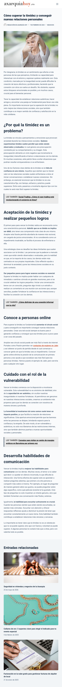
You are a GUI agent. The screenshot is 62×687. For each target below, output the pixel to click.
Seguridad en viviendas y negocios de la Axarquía (24, 586)
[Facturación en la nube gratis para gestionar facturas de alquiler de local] (31, 655)
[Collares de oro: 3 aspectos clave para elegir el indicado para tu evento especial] (31, 610)
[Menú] (57, 4)
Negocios (50, 25)
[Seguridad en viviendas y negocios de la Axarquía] (31, 567)
